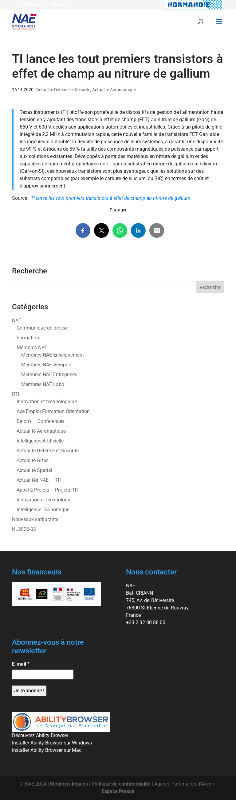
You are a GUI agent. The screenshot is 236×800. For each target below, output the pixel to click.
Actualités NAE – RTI (39, 480)
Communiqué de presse (42, 328)
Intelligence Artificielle (40, 441)
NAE (16, 320)
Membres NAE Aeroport (46, 365)
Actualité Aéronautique (114, 89)
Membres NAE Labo (42, 384)
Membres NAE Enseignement (52, 355)
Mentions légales (69, 784)
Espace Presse (118, 791)
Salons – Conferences (41, 421)
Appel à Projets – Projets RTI (47, 490)
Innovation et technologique (47, 401)
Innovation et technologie (44, 500)
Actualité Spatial (34, 470)
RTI (15, 394)
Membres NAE (32, 347)
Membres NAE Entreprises (49, 374)
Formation (28, 338)
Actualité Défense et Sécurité (63, 89)
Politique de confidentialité (121, 784)
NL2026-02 (24, 529)
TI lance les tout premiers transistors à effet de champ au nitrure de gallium (111, 198)
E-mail (21, 664)
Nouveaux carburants (35, 519)
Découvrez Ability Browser (40, 735)
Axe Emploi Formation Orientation (53, 411)
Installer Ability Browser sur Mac (46, 750)
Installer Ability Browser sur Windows (52, 743)
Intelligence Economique (43, 509)
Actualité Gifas (33, 460)
